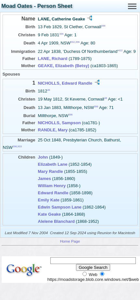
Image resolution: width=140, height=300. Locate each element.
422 (120, 50)
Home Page (70, 241)
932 (72, 42)
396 (103, 25)
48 (48, 90)
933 (20, 146)
